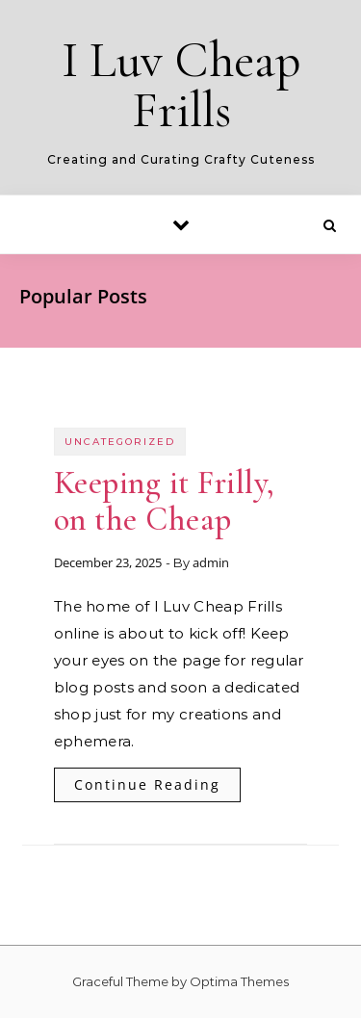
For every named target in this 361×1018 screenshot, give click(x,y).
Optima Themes (239, 981)
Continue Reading (147, 784)
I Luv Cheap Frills (181, 85)
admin (211, 562)
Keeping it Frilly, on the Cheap (164, 501)
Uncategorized (119, 441)
